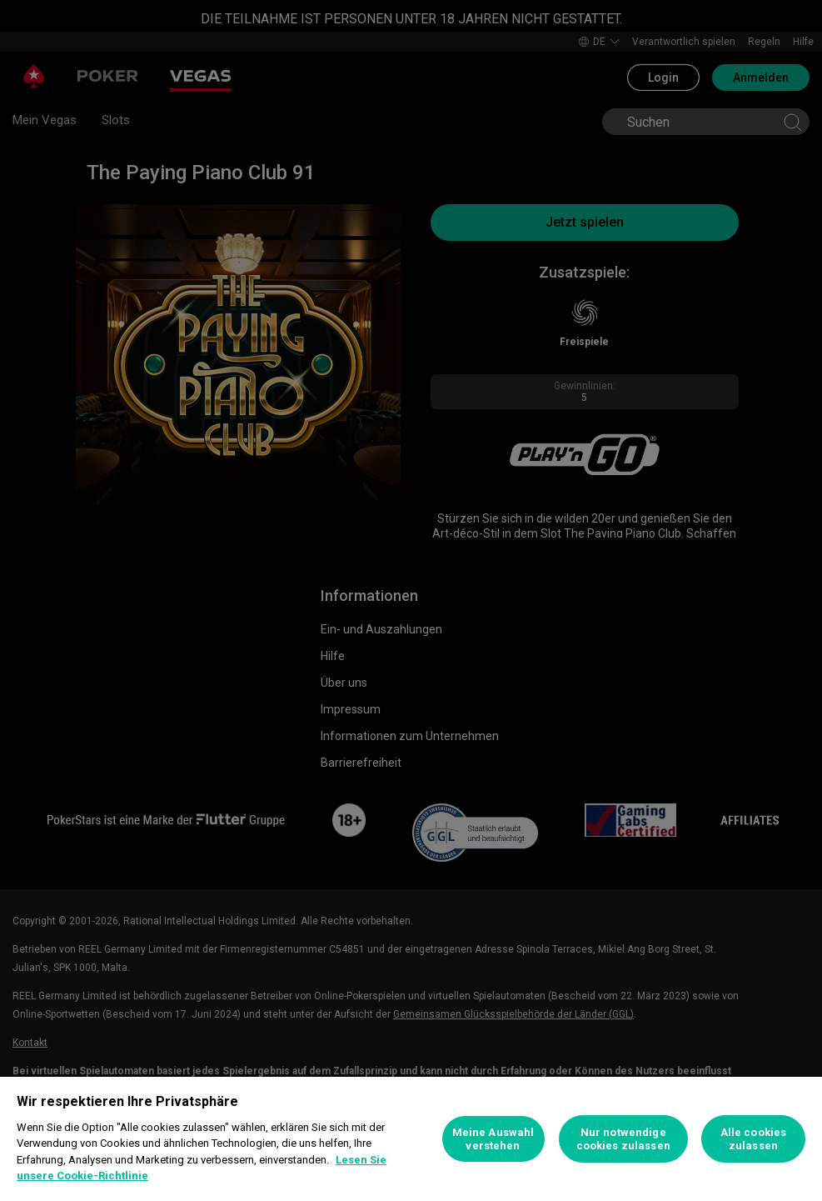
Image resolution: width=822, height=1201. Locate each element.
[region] (411, 1139)
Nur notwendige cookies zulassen (623, 1139)
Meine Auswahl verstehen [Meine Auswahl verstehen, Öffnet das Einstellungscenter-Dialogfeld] (493, 1139)
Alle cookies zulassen (753, 1139)
